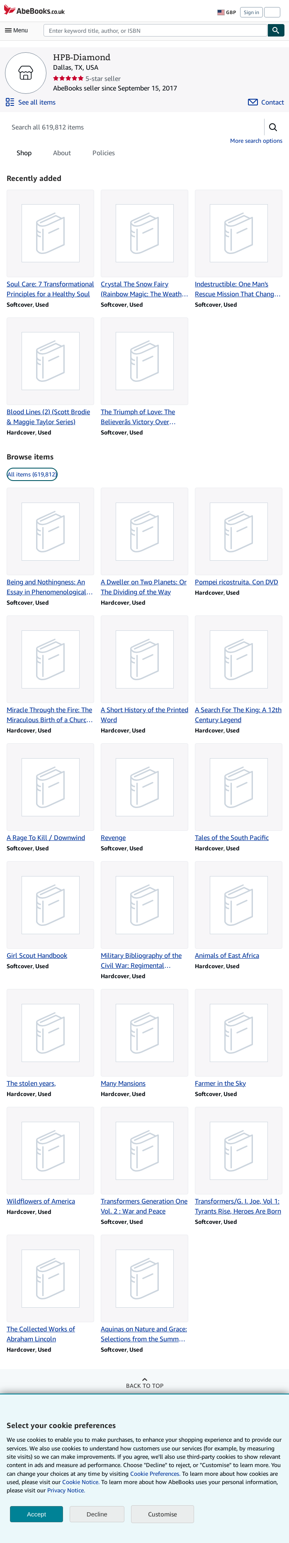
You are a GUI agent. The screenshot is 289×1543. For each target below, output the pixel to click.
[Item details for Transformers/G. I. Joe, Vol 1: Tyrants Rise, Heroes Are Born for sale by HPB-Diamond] (238, 1161)
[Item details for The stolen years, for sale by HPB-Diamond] (50, 1038)
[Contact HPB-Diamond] (266, 102)
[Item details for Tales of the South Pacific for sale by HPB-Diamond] (238, 792)
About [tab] (62, 154)
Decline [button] (97, 1514)
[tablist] (66, 152)
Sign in (251, 12)
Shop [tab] (24, 154)
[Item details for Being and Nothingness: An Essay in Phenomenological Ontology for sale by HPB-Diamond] (50, 542)
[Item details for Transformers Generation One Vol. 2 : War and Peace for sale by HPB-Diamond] (144, 1161)
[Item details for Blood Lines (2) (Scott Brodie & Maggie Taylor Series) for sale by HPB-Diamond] (50, 372)
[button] (273, 127)
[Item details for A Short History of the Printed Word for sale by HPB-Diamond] (144, 670)
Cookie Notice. (81, 1481)
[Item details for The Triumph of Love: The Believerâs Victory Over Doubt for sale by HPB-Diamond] (144, 372)
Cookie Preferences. (155, 1473)
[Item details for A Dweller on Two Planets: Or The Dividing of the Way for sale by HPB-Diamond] (144, 542)
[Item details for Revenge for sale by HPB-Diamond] (144, 792)
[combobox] (155, 30)
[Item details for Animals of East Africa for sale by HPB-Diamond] (238, 910)
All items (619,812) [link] (32, 474)
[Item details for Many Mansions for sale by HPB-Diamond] (144, 1038)
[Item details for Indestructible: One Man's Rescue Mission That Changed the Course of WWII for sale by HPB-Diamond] (238, 244)
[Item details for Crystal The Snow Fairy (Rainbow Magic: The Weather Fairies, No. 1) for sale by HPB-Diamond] (144, 244)
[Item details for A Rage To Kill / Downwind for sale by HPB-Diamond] (50, 792)
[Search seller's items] (127, 127)
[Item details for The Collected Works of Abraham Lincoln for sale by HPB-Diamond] (50, 1289)
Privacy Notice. (66, 1490)
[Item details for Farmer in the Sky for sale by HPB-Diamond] (238, 1038)
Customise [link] (162, 1514)
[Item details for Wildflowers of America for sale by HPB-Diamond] (50, 1156)
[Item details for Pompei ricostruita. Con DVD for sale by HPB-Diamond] (238, 537)
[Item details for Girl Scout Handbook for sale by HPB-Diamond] (50, 910)
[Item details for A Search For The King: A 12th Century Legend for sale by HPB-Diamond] (238, 670)
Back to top (144, 1385)
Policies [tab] (104, 154)
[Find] (276, 30)
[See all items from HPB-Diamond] (30, 102)
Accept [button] (36, 1514)
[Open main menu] (18, 30)
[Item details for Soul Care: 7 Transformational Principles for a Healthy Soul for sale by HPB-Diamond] (50, 244)
